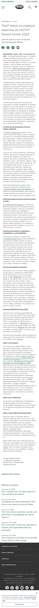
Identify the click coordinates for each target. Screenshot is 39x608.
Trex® (13, 77)
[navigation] (19, 5)
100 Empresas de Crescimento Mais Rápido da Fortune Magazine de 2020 (18, 362)
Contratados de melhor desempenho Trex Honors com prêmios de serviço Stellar (18, 503)
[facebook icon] (3, 47)
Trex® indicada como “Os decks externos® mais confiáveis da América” (18, 493)
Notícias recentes (10, 485)
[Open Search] (29, 7)
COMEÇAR (5, 559)
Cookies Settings (19, 604)
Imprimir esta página (11, 474)
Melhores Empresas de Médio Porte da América (19, 358)
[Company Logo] (19, 7)
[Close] (36, 593)
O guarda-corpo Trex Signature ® (14, 205)
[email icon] (18, 47)
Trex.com (20, 339)
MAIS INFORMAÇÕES (9, 565)
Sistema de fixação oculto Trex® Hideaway (18, 189)
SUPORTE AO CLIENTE (9, 546)
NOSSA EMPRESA (8, 2)
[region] (19, 599)
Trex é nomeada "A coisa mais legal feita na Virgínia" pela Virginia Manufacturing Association (19, 527)
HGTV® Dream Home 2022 (21, 69)
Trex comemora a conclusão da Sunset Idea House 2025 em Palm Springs (19, 539)
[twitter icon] (13, 47)
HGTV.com (23, 323)
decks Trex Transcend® (13, 132)
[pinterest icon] (8, 47)
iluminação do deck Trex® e (13, 239)
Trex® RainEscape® (16, 277)
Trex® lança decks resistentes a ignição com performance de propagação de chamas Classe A (19, 515)
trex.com (30, 377)
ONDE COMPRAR (31, 2)
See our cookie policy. (30, 597)
